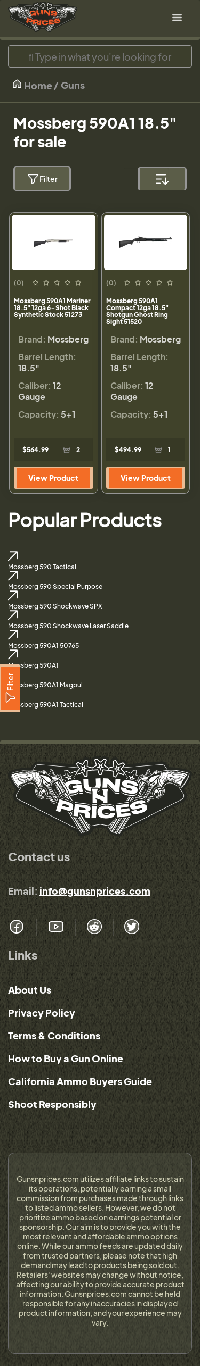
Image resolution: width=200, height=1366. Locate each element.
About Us (29, 990)
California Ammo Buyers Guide (80, 1081)
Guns (73, 85)
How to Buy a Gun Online (65, 1058)
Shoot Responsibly (52, 1104)
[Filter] (10, 688)
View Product (53, 477)
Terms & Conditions (54, 1035)
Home (32, 84)
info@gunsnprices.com (94, 891)
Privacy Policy (41, 1012)
